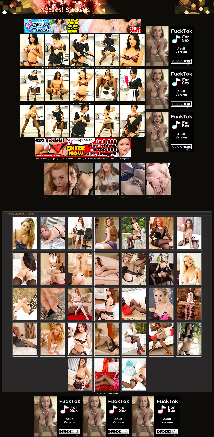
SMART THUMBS (112, 393)
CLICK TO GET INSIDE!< (83, 103)
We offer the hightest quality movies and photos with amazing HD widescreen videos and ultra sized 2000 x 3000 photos (83, 157)
